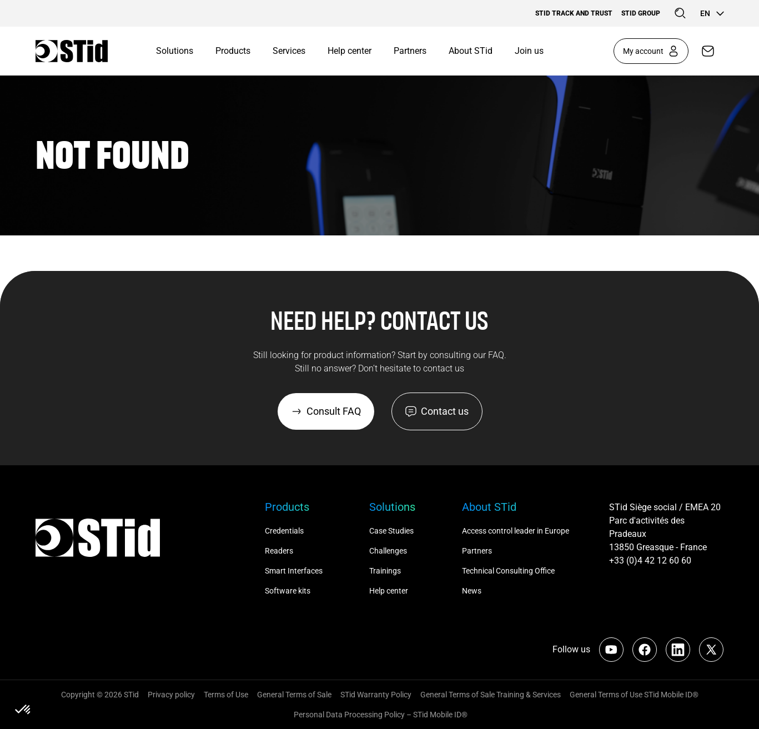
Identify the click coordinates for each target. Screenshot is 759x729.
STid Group (640, 13)
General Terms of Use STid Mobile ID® (634, 694)
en (711, 13)
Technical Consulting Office (509, 570)
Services (289, 51)
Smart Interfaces (294, 570)
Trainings (385, 570)
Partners (410, 51)
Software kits (287, 590)
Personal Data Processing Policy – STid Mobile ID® (380, 714)
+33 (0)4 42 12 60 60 (650, 560)
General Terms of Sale (294, 694)
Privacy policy (171, 694)
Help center (349, 51)
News (471, 590)
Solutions (174, 51)
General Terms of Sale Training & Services (490, 694)
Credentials (284, 530)
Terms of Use (226, 694)
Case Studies (391, 530)
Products (232, 51)
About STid (470, 51)
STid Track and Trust (573, 13)
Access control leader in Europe (515, 530)
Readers (279, 550)
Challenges (389, 550)
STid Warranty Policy (375, 694)
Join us (529, 51)
